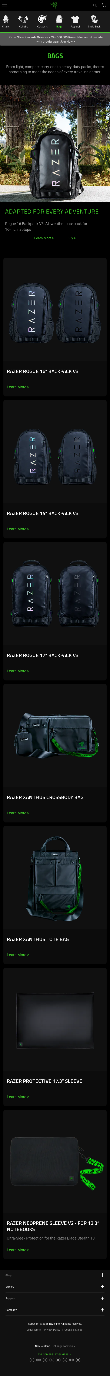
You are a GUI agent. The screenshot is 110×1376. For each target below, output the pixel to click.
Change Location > (64, 1346)
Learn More (18, 387)
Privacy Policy (52, 1329)
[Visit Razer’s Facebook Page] (32, 1360)
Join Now (67, 41)
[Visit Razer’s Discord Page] (78, 1360)
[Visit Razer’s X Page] (52, 1360)
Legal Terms (34, 1329)
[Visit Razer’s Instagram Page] (38, 1360)
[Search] (95, 5)
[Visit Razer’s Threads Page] (45, 1360)
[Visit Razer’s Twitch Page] (71, 1360)
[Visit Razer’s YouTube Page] (58, 1360)
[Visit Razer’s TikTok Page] (65, 1360)
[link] (54, 5)
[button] (4, 5)
